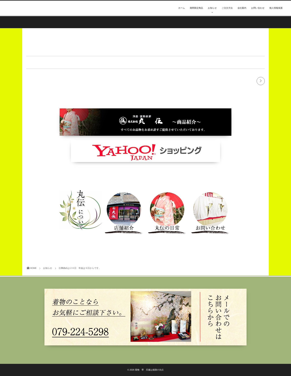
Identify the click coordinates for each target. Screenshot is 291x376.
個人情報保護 (276, 8)
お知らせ (212, 8)
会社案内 (241, 8)
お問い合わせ (258, 8)
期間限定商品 (196, 8)
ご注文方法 (227, 8)
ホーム (181, 8)
